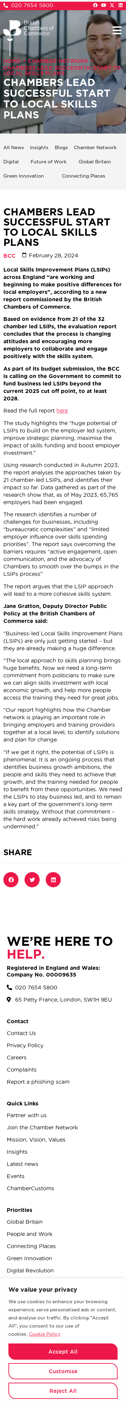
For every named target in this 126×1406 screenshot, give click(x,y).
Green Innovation (23, 176)
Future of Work (49, 161)
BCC (9, 256)
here (62, 410)
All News (13, 147)
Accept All (63, 1352)
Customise (63, 1371)
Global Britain (95, 161)
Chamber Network (58, 61)
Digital (11, 161)
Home (11, 61)
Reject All (63, 1391)
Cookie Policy (44, 1334)
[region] (63, 1342)
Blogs (61, 147)
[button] (117, 30)
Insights (39, 147)
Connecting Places (83, 176)
